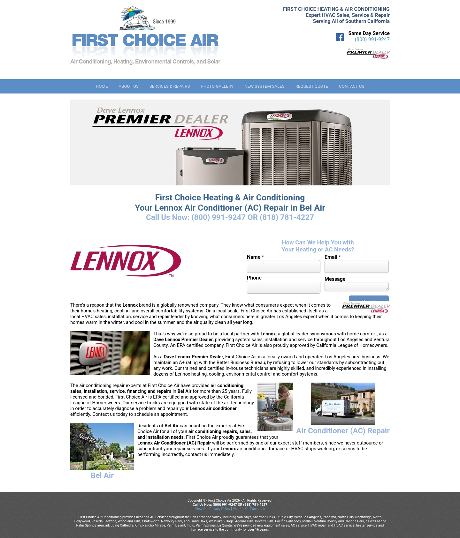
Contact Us (351, 86)
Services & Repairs (170, 86)
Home (102, 86)
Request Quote (311, 86)
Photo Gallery (217, 86)
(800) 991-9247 (372, 39)
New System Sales (264, 86)
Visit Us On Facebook (249, 509)
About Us (128, 86)
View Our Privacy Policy (212, 509)
